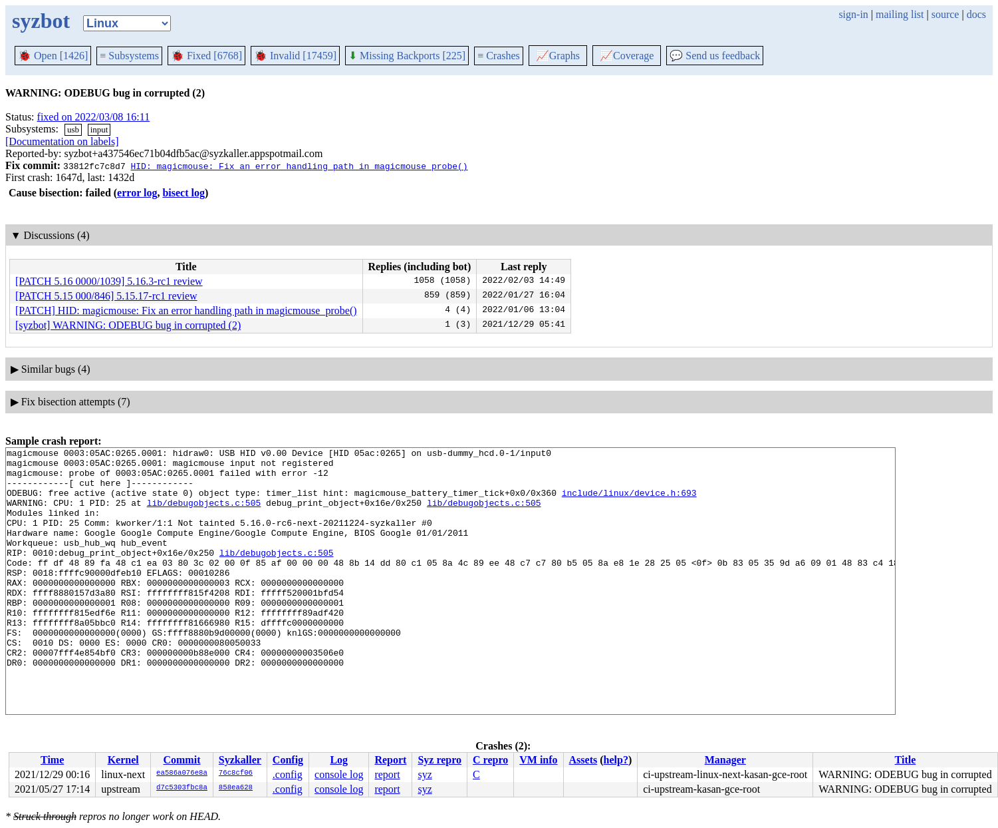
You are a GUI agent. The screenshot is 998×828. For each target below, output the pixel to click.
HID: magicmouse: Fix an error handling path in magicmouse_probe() (298, 166)
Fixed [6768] (206, 55)
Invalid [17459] (295, 55)
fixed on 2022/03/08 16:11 (93, 116)
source (945, 14)
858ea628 (236, 788)
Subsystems (129, 55)
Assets (583, 759)
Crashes (498, 55)
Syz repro (439, 759)
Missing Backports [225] (406, 55)
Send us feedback (715, 55)
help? (616, 759)
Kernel (123, 759)
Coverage (627, 55)
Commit (181, 759)
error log (137, 192)
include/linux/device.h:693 (629, 503)
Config (288, 759)
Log (339, 759)
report (387, 774)
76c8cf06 (236, 773)
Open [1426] (53, 55)
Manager (725, 759)
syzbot (41, 21)
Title (905, 759)
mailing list (900, 14)
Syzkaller (240, 759)
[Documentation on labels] (62, 141)
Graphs (558, 55)
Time (52, 759)
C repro (490, 759)
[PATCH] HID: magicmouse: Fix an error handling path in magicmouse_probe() (186, 310)
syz (425, 774)
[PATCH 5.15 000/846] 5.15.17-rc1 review (106, 296)
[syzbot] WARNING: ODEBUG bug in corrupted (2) (128, 325)
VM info (538, 759)
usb (73, 129)
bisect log (183, 192)
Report (390, 759)
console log (338, 774)
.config (288, 774)
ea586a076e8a (181, 773)
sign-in (853, 14)
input (99, 129)
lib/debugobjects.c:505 (204, 514)
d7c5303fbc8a (181, 788)
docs (976, 14)
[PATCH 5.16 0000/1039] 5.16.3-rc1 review (109, 281)
